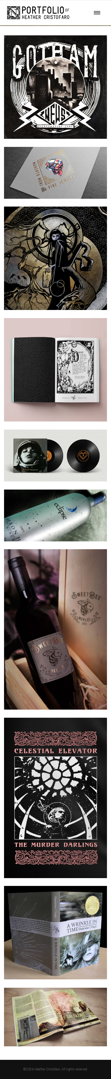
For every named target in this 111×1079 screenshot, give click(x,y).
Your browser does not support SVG (38, 13)
